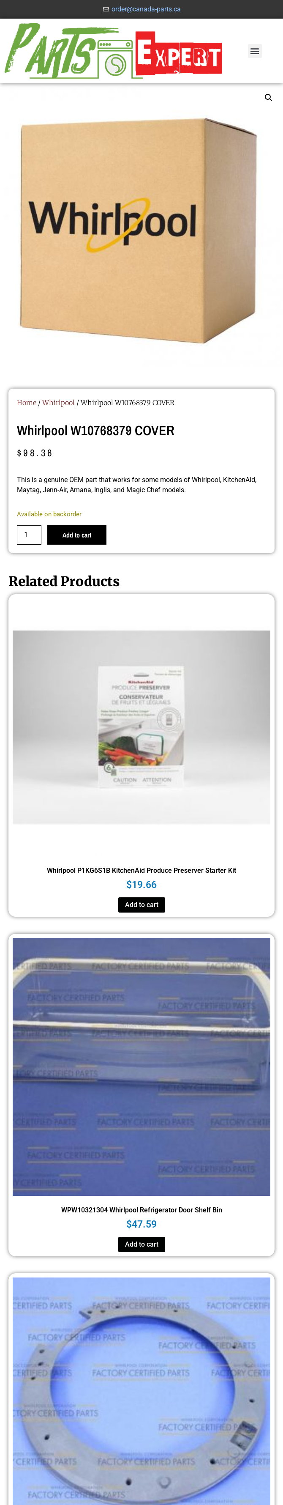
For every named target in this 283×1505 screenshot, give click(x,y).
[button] (255, 51)
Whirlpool (58, 402)
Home (26, 402)
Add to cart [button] (141, 905)
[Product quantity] (29, 535)
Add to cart (77, 535)
